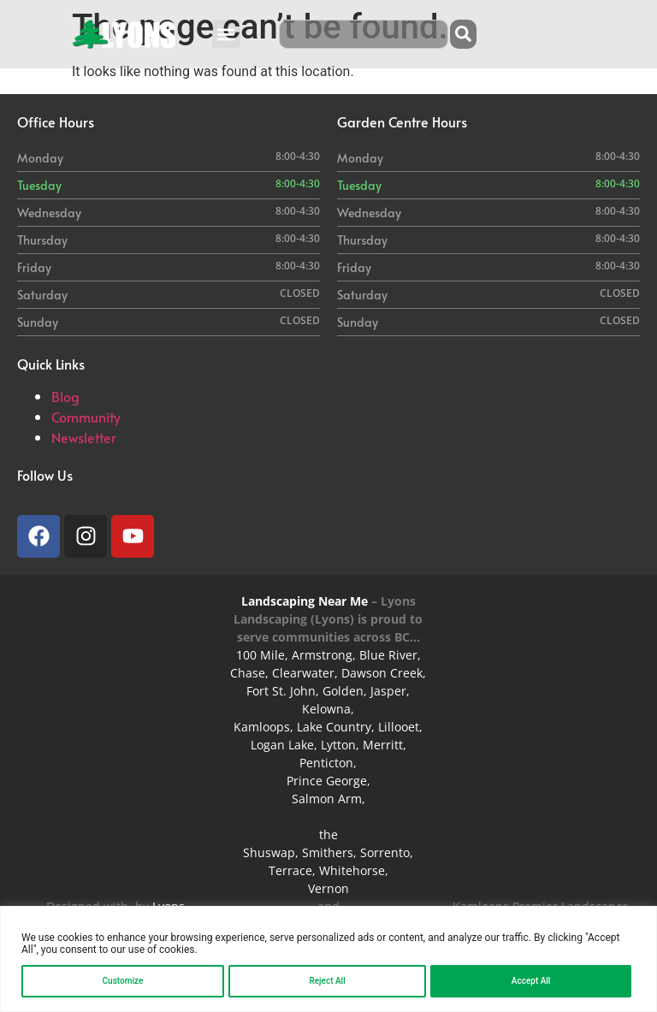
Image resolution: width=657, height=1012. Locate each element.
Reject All (327, 980)
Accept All (531, 980)
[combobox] (363, 34)
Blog (65, 396)
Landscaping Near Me (304, 601)
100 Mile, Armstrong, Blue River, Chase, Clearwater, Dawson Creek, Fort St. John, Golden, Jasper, (328, 673)
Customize (123, 980)
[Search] (463, 34)
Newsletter (83, 437)
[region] (328, 959)
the (328, 834)
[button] (226, 34)
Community (86, 416)
